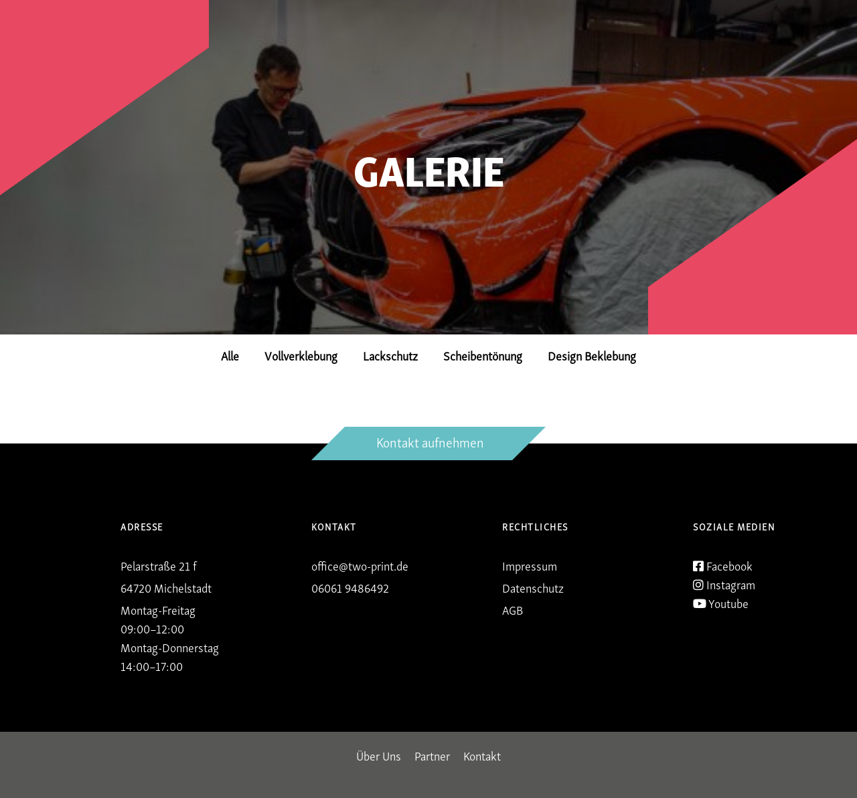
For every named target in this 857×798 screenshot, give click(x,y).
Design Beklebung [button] (592, 355)
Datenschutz (533, 587)
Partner (432, 755)
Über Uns (378, 755)
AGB (512, 609)
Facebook (723, 565)
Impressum (529, 565)
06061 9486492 (350, 587)
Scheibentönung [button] (482, 355)
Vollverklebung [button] (300, 355)
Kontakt (482, 755)
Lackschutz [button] (390, 355)
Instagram (724, 584)
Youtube (721, 602)
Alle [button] (230, 355)
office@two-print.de (359, 565)
